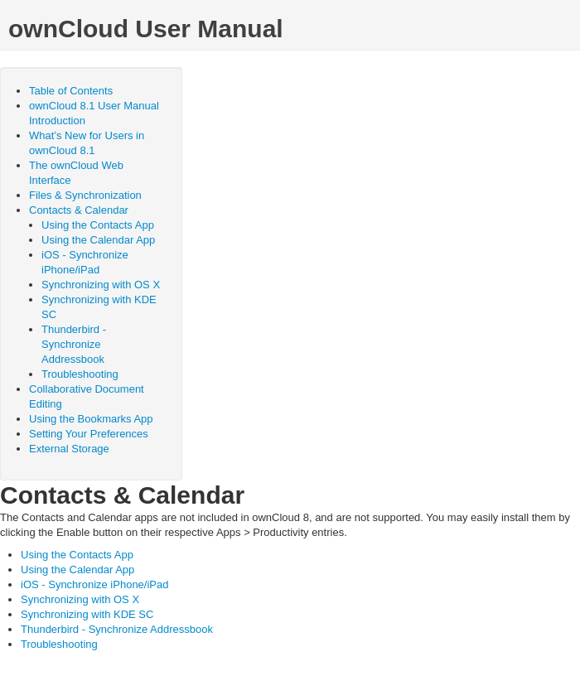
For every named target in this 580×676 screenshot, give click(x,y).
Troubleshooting (79, 374)
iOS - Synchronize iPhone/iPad (94, 584)
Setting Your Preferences (88, 433)
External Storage (69, 448)
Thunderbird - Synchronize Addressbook (73, 344)
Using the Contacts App (97, 225)
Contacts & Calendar (78, 210)
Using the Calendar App (98, 240)
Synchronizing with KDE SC (87, 614)
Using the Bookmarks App (91, 419)
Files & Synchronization (85, 195)
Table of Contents (71, 90)
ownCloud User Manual (145, 28)
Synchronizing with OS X (100, 284)
